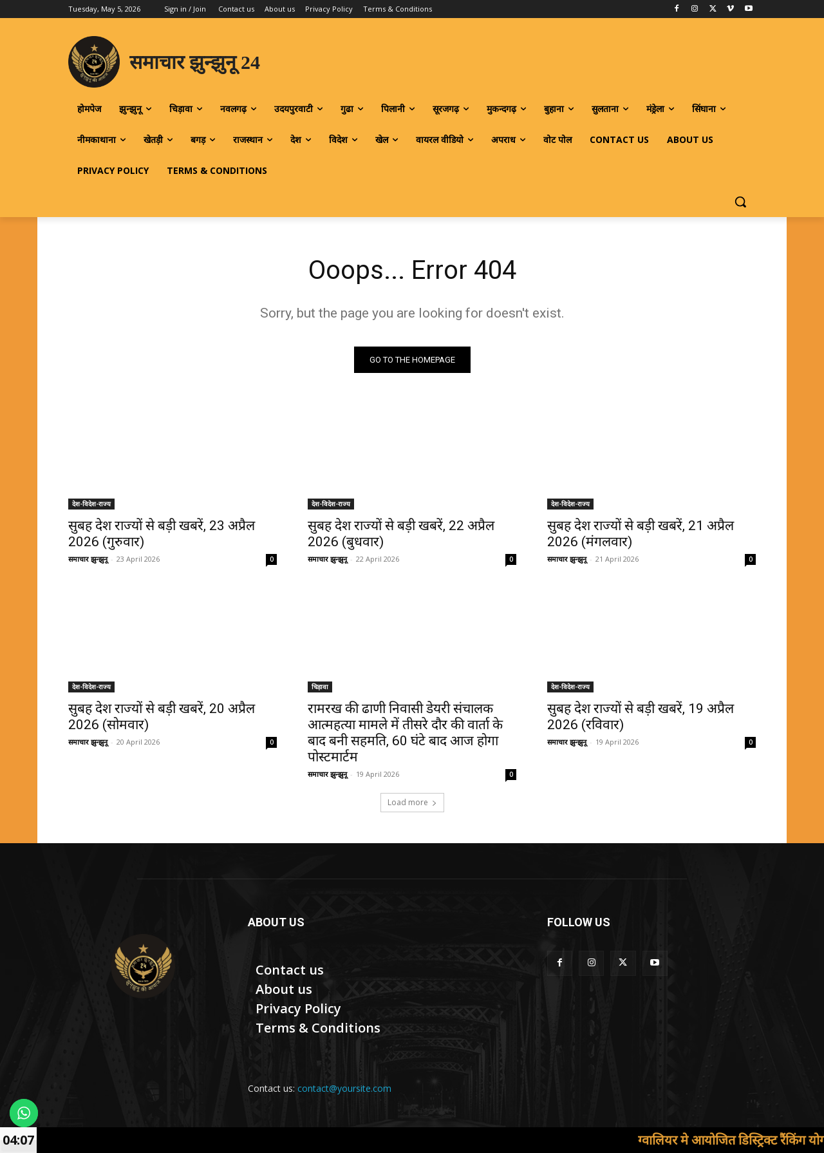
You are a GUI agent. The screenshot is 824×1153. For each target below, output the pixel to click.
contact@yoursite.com (344, 1088)
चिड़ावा (320, 686)
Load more (412, 802)
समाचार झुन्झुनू (88, 559)
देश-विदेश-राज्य (91, 503)
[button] (740, 201)
